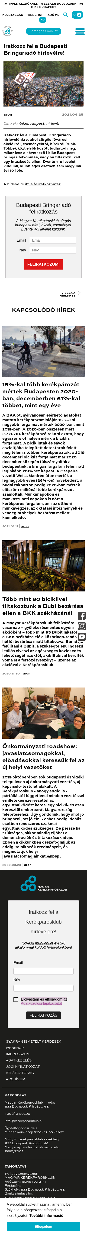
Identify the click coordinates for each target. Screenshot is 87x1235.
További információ (46, 1216)
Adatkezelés (19, 1060)
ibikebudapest (31, 124)
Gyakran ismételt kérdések (33, 1041)
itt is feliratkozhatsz (43, 184)
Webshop (35, 15)
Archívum (15, 1079)
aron (7, 115)
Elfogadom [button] (43, 1226)
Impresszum (18, 1054)
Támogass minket (44, 31)
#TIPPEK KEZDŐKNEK (21, 4)
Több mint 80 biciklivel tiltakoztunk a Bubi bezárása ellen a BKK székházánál (43, 606)
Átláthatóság (20, 1073)
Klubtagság (12, 15)
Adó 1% (53, 15)
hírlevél (52, 124)
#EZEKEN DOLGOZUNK (58, 4)
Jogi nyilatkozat (23, 1066)
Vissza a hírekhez (67, 294)
